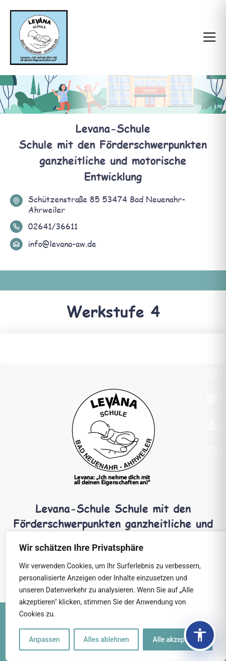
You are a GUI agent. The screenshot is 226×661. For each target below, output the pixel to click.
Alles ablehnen (106, 639)
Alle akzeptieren (177, 639)
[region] (116, 596)
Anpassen (44, 639)
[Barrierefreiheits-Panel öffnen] (200, 635)
